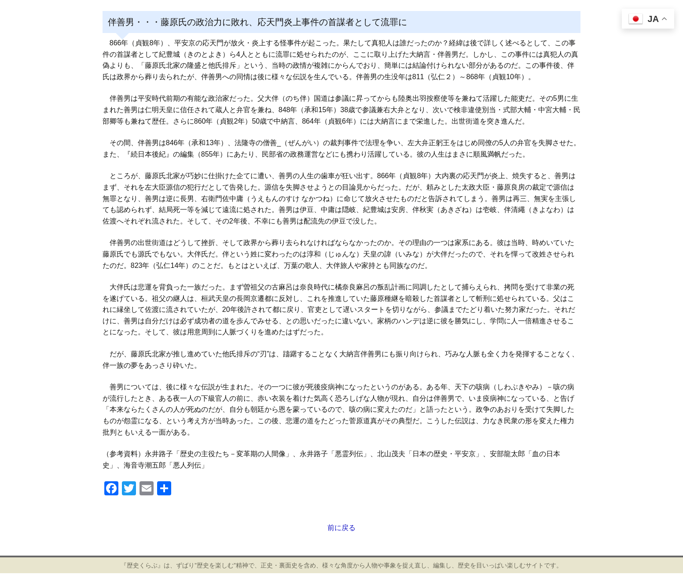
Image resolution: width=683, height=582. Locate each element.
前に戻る (341, 527)
